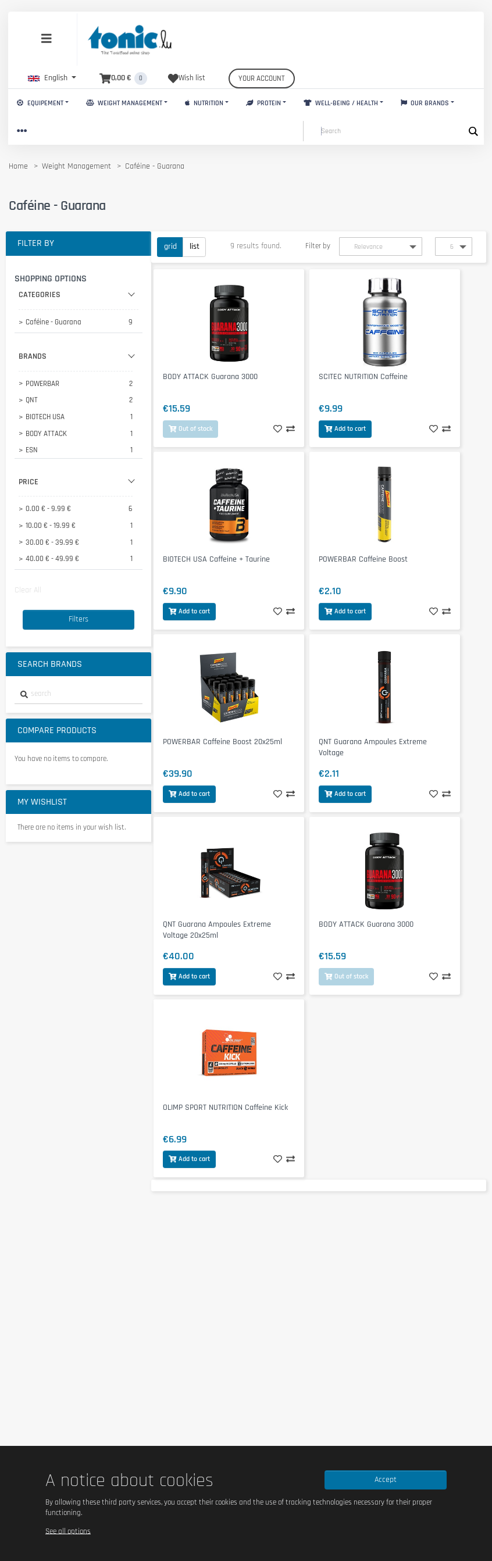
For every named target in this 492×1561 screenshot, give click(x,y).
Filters (78, 619)
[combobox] (78, 694)
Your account (261, 78)
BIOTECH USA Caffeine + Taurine (216, 559)
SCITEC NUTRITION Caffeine (363, 377)
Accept (386, 1479)
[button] (52, 78)
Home (18, 166)
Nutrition (204, 103)
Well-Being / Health (341, 103)
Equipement (40, 103)
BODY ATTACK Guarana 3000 (210, 377)
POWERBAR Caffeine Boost (363, 559)
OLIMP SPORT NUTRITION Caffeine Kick (225, 1107)
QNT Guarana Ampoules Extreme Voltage (373, 747)
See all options (68, 1530)
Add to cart (345, 428)
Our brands (425, 103)
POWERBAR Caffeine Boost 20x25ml (222, 742)
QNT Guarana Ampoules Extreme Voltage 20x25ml (217, 930)
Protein (263, 103)
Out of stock (190, 428)
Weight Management (124, 103)
